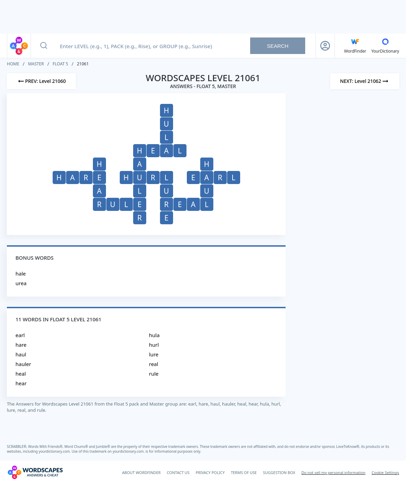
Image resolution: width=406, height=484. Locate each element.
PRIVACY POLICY (210, 472)
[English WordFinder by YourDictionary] (355, 45)
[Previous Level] (41, 81)
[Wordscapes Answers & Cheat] (35, 472)
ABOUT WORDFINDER (141, 472)
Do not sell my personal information (333, 472)
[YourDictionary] (385, 45)
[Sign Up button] (325, 46)
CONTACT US (178, 472)
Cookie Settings (385, 472)
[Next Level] (364, 81)
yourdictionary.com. (55, 451)
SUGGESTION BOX (279, 472)
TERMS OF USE (244, 472)
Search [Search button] (278, 46)
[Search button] (43, 46)
